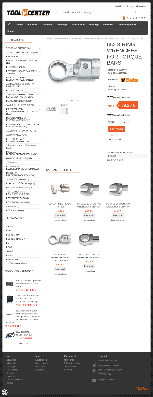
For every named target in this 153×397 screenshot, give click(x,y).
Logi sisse (119, 6)
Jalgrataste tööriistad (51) (21, 131)
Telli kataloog (78, 24)
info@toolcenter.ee (106, 380)
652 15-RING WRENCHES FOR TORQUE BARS (60, 257)
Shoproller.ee (142, 388)
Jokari (9, 251)
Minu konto (69, 360)
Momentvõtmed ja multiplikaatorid (67, 39)
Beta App (94, 24)
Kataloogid (62, 24)
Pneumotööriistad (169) (19, 101)
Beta (8, 231)
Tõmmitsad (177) (14, 162)
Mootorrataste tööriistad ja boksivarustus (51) (22, 125)
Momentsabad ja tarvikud (93, 39)
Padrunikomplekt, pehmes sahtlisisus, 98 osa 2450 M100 (28, 283)
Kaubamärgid (41, 360)
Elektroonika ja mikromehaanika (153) (17, 140)
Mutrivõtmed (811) (16, 90)
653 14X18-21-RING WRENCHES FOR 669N (89, 256)
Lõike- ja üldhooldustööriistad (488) (21, 153)
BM (7, 243)
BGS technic (13, 235)
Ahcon (9, 226)
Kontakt (11, 31)
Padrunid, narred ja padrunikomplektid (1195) (20, 78)
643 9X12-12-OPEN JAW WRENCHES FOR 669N (89, 205)
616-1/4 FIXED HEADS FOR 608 (60, 205)
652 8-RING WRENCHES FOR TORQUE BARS (124, 39)
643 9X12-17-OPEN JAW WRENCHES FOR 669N (118, 205)
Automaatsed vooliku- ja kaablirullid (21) (20, 85)
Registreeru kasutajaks (137, 6)
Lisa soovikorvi (114, 140)
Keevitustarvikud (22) (18, 202)
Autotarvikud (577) (16, 135)
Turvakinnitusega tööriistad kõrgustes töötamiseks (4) (22, 95)
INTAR (9, 247)
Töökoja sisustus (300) (18, 48)
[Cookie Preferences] (5, 392)
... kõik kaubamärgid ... (18, 264)
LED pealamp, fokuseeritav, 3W (24, 333)
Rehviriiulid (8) (14, 56)
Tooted (19, 24)
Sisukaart (39, 370)
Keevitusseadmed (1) (17, 198)
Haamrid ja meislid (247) (19, 158)
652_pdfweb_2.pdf (115, 160)
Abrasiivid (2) (13, 206)
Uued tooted (40, 366)
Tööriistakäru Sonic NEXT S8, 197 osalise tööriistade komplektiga (28, 298)
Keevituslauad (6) (16, 67)
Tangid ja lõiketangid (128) (20, 105)
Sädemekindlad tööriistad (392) (21, 146)
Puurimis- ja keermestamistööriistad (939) (22, 167)
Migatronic (47, 24)
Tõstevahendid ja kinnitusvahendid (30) (18, 193)
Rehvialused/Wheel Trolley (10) (21, 61)
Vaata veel (23, 343)
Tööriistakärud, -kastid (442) (22, 52)
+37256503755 (104, 375)
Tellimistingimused (127, 24)
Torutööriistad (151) (17, 179)
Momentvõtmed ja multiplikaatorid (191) (18, 119)
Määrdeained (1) (15, 210)
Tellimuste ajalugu (72, 363)
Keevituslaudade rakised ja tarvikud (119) (21, 72)
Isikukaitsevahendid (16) (19, 188)
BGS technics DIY (15, 239)
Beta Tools (32, 24)
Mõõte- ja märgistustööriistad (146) (20, 174)
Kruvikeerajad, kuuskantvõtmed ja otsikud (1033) (22, 111)
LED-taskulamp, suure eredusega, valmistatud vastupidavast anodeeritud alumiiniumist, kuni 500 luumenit (23, 316)
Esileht (48, 39)
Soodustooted (41, 363)
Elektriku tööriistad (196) (20, 183)
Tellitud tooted (70, 366)
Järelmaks (108, 24)
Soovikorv (68, 370)
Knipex (9, 255)
